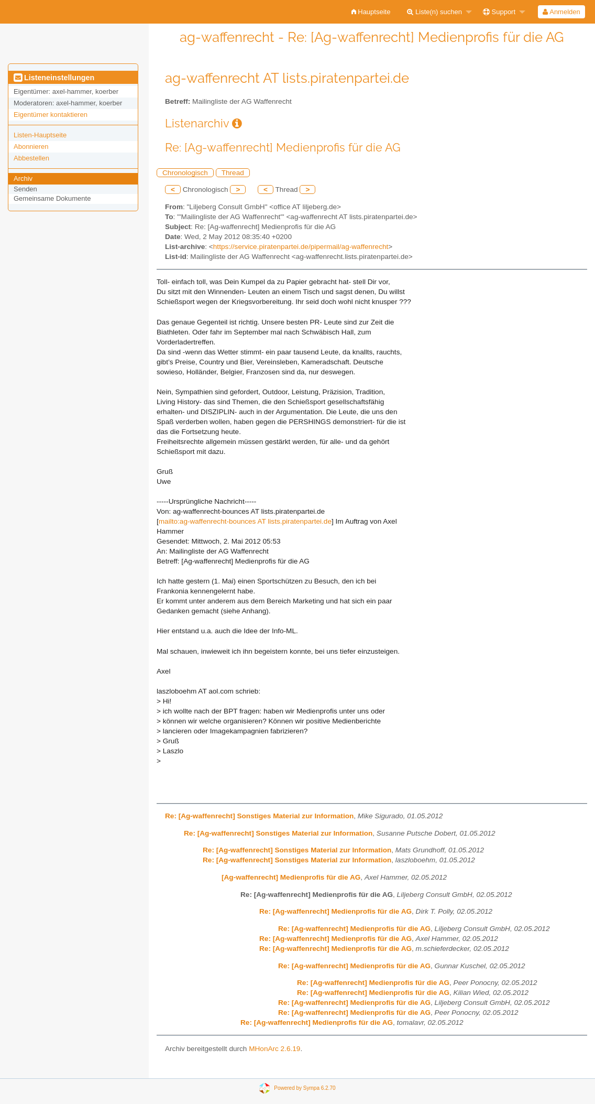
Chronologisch (185, 173)
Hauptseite (371, 12)
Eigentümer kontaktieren (50, 114)
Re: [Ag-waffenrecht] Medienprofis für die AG (335, 911)
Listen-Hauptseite (40, 135)
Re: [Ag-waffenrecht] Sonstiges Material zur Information (259, 816)
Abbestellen (31, 158)
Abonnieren (31, 146)
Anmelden (561, 12)
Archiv (23, 178)
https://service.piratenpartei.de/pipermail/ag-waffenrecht (300, 247)
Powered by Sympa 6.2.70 (304, 1088)
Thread (233, 173)
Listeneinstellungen (54, 77)
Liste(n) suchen (434, 12)
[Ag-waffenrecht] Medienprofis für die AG (291, 877)
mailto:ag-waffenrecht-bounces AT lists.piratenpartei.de (245, 521)
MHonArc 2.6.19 (274, 1049)
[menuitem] (371, 12)
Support (499, 12)
